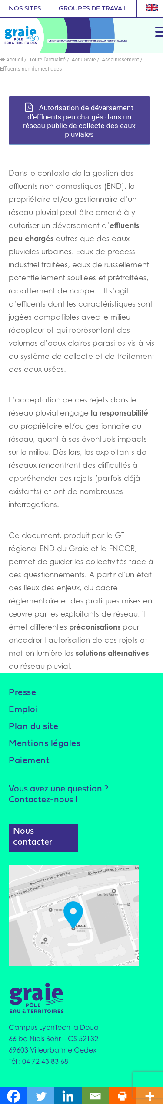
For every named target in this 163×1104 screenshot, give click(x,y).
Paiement (29, 760)
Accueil (11, 60)
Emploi (23, 709)
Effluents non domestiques (31, 69)
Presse (22, 692)
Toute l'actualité (47, 60)
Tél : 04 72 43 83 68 (38, 1061)
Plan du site (33, 726)
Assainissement (119, 60)
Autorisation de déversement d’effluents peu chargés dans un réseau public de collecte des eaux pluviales (79, 121)
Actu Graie (83, 60)
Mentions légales (44, 743)
